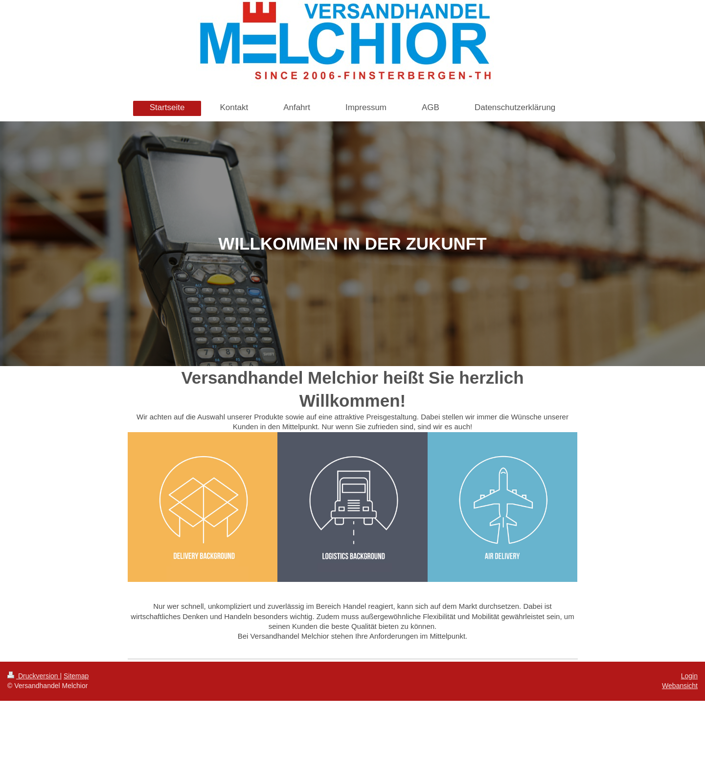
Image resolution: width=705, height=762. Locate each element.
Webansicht (680, 686)
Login (689, 676)
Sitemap (76, 676)
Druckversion (33, 676)
